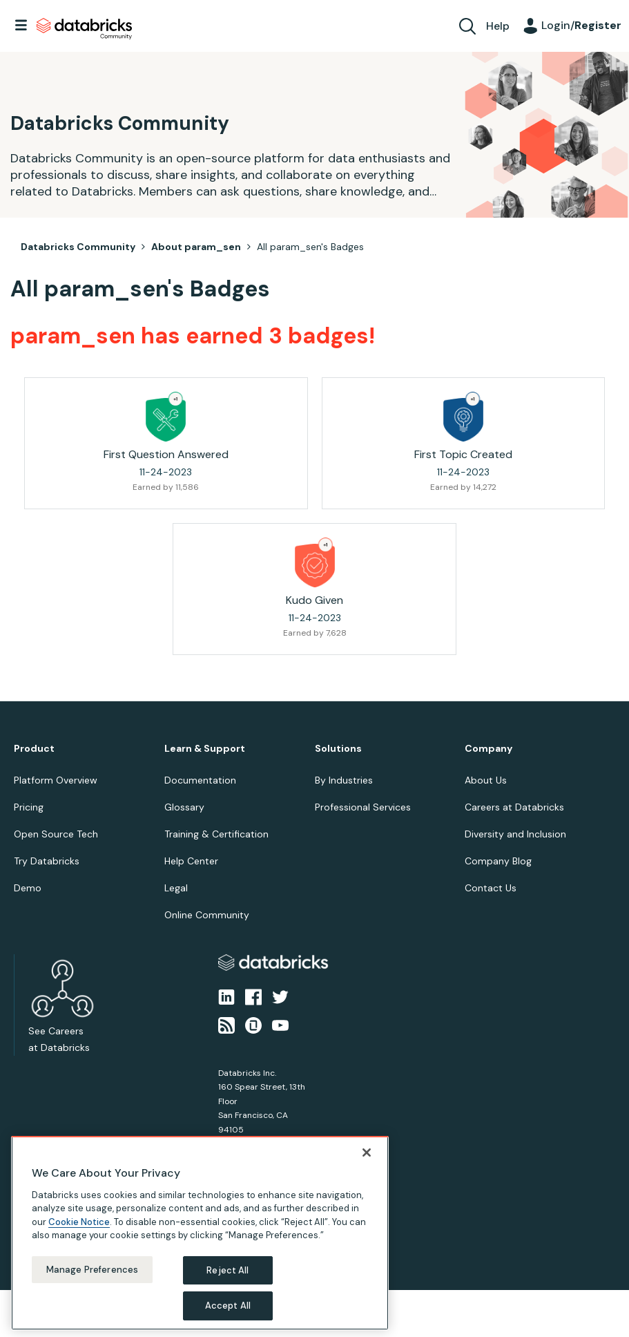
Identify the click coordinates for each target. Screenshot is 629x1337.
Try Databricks (46, 861)
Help (498, 26)
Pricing (28, 807)
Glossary (184, 807)
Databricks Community (84, 29)
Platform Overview (55, 780)
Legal (176, 888)
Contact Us (490, 888)
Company (488, 749)
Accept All (228, 1305)
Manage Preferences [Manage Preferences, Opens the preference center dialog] (92, 1270)
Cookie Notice (79, 1222)
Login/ (581, 25)
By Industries (344, 780)
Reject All (227, 1270)
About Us (486, 780)
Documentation (200, 780)
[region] (200, 1233)
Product (34, 749)
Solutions (338, 749)
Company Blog (498, 861)
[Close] (366, 1152)
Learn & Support (204, 749)
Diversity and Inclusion (515, 834)
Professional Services (363, 807)
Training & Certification (216, 834)
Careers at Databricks (514, 807)
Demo (27, 888)
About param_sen (196, 246)
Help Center (191, 861)
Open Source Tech (56, 834)
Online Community (206, 915)
